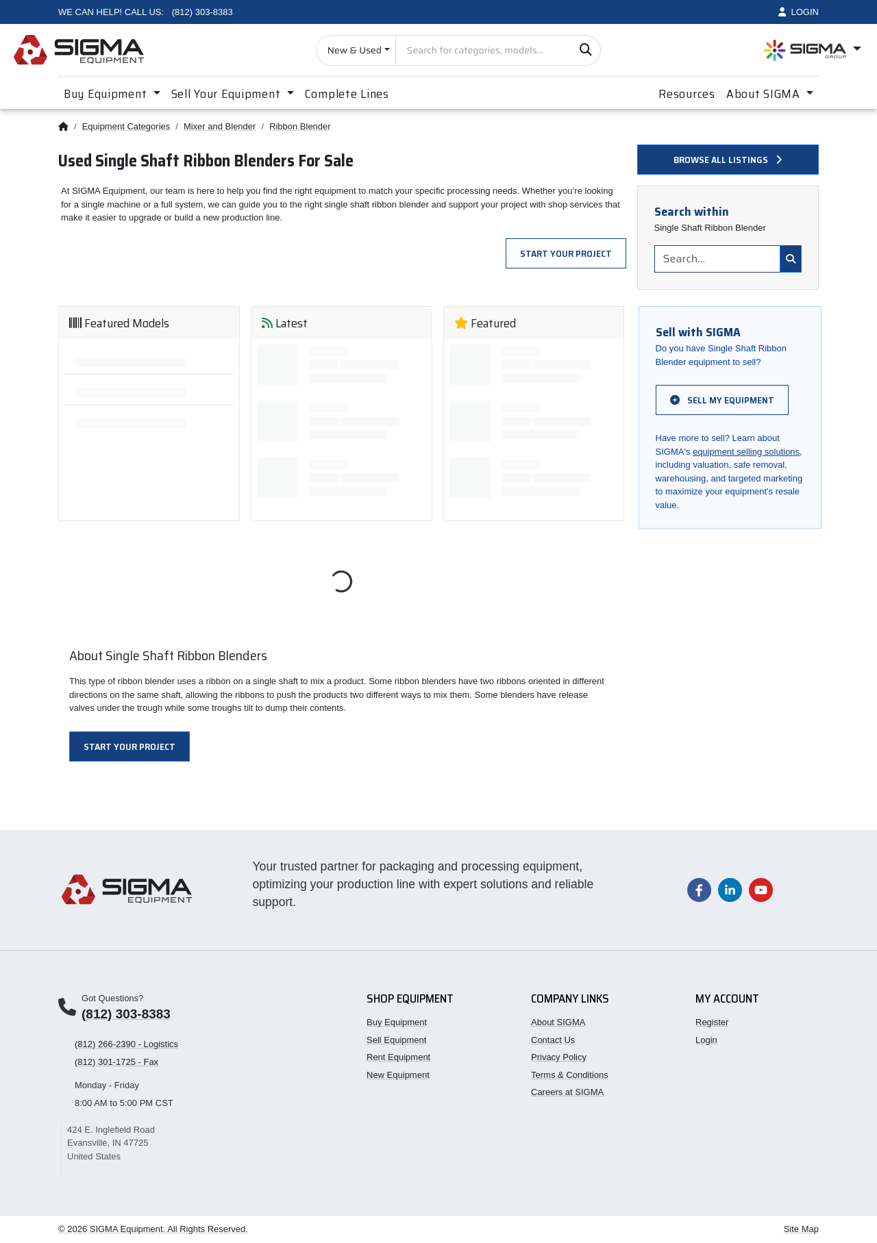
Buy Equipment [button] (107, 93)
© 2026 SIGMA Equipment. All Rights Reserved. (153, 1229)
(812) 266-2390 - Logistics (126, 1044)
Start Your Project (566, 253)
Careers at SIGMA (567, 1092)
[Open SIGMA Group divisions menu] (812, 50)
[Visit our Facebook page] (699, 889)
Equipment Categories (126, 126)
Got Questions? (112, 998)
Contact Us (553, 1040)
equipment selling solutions (746, 452)
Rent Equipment (398, 1057)
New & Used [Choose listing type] (355, 50)
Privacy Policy (558, 1057)
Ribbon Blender (300, 126)
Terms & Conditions (569, 1075)
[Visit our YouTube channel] (761, 889)
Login (706, 1040)
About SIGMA (558, 1022)
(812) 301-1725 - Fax (116, 1062)
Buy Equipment (397, 1022)
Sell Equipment (396, 1040)
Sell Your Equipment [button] (227, 93)
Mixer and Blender (220, 126)
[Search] (585, 50)
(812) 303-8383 (126, 1014)
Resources (686, 93)
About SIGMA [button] (765, 93)
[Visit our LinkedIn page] (730, 889)
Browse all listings (728, 159)
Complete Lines (347, 93)
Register (711, 1022)
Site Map (801, 1229)
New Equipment (398, 1075)
